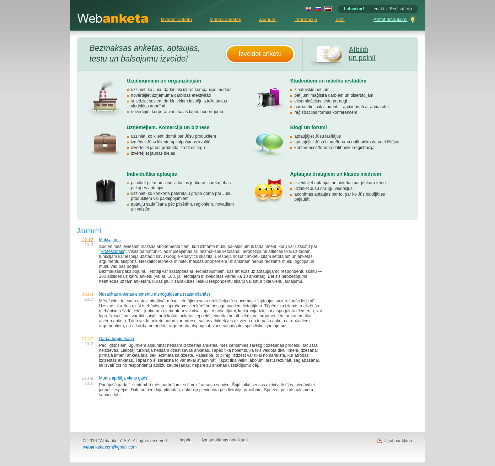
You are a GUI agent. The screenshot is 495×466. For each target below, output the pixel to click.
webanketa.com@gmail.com (110, 447)
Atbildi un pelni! (362, 54)
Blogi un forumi (308, 127)
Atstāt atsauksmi (390, 19)
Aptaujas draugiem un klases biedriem (335, 174)
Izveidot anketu (176, 19)
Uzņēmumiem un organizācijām (164, 81)
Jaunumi (267, 19)
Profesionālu (112, 251)
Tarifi (339, 19)
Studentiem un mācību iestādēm (328, 81)
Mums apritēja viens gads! (124, 378)
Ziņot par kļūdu (398, 440)
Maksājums (110, 239)
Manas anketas (225, 19)
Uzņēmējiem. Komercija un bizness (168, 127)
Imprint (186, 440)
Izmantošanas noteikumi (225, 440)
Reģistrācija (401, 8)
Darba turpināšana (116, 338)
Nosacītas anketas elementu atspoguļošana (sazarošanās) (154, 294)
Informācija (305, 19)
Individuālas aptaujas (152, 174)
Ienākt (378, 8)
